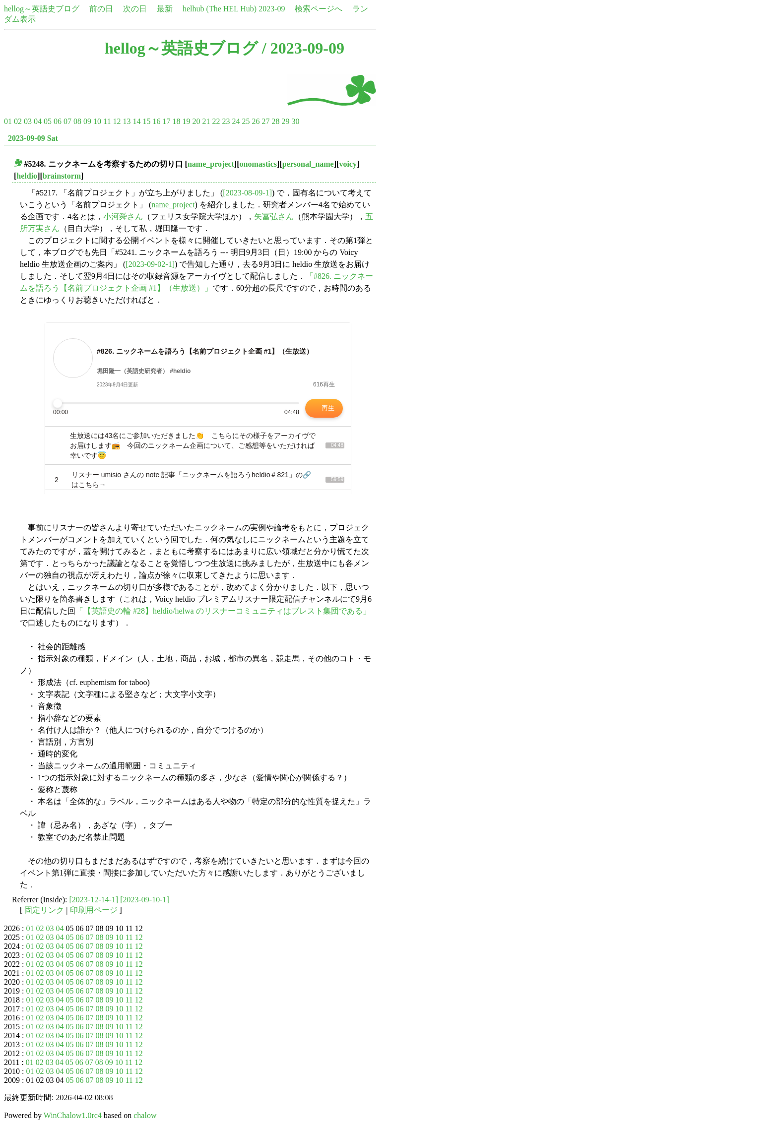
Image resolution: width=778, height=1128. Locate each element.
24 (236, 121)
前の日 (101, 8)
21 (206, 121)
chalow (144, 1115)
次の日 (135, 8)
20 (196, 121)
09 (87, 121)
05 (48, 121)
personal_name (308, 164)
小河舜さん (123, 216)
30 (295, 121)
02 (18, 121)
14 (136, 121)
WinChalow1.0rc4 (73, 1115)
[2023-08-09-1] (247, 192)
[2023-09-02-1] (150, 264)
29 (285, 121)
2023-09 (272, 8)
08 (77, 121)
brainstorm (62, 176)
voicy (348, 164)
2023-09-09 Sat (33, 138)
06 (58, 121)
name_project (211, 164)
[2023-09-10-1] (144, 899)
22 (216, 121)
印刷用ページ (94, 910)
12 (117, 121)
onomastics (258, 164)
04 (38, 121)
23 (226, 121)
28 (275, 121)
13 (126, 121)
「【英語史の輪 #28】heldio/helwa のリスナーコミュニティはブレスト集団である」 (223, 611)
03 (28, 121)
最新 (165, 8)
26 (255, 121)
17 (166, 121)
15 (146, 121)
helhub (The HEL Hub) (220, 8)
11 (107, 121)
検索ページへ (318, 8)
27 (265, 121)
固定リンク (44, 910)
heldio (26, 176)
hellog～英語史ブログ (41, 8)
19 (186, 121)
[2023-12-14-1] (94, 899)
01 (8, 121)
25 (246, 121)
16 (156, 121)
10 (97, 121)
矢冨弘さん (274, 216)
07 (67, 121)
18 (176, 121)
